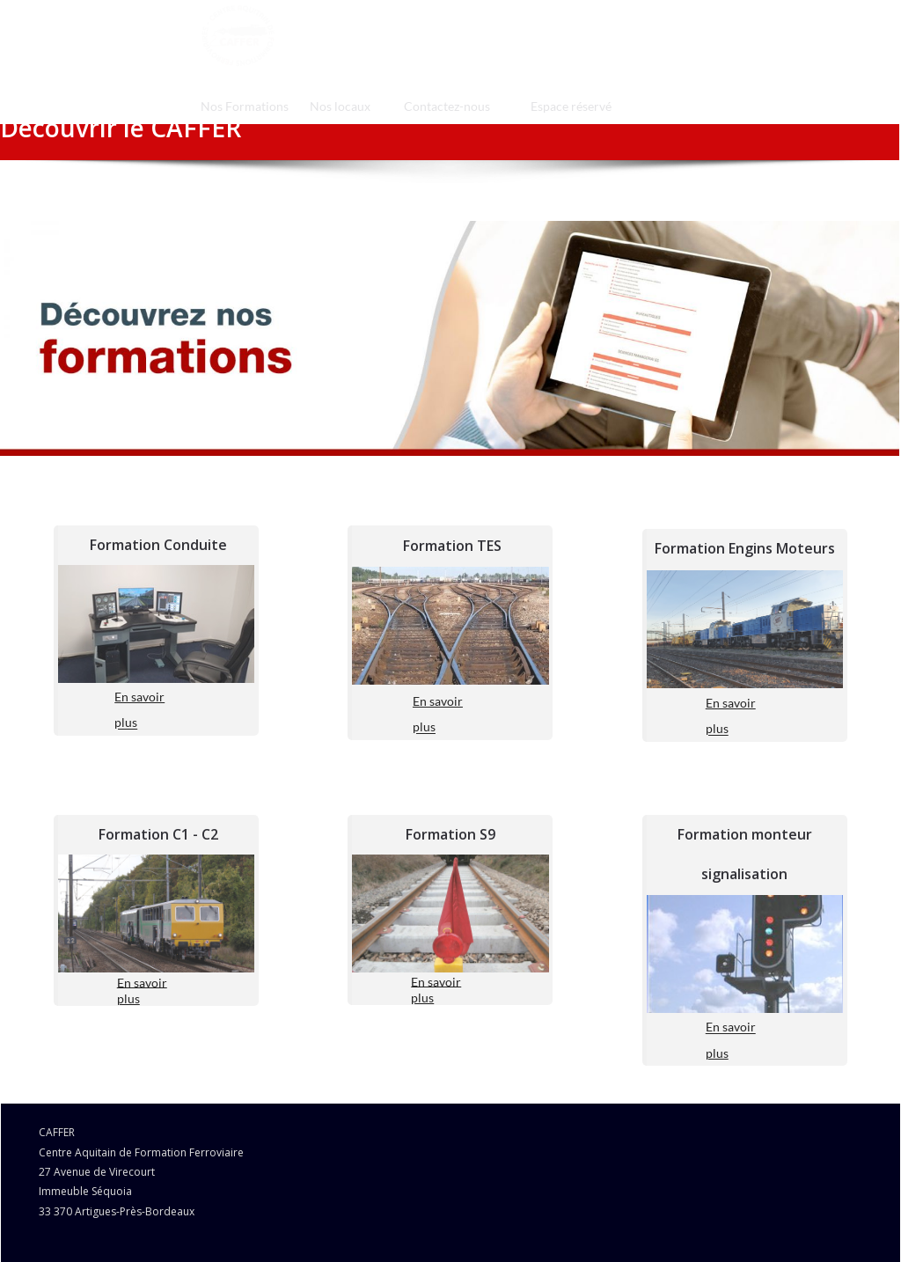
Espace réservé (571, 106)
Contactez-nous (447, 106)
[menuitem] (245, 106)
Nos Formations (245, 106)
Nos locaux (340, 106)
